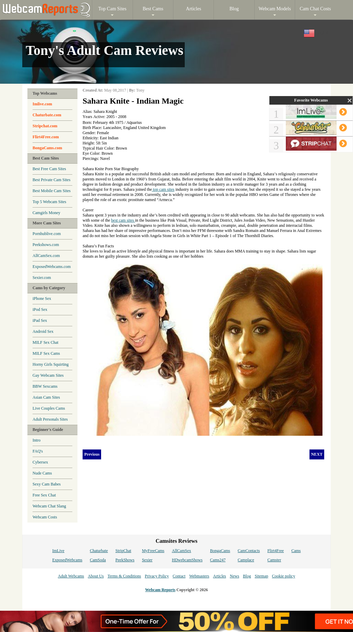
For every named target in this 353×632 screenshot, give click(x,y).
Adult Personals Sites (50, 419)
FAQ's (38, 451)
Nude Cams (42, 473)
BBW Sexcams (45, 386)
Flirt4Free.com (46, 136)
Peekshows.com (46, 244)
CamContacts (249, 550)
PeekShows (124, 560)
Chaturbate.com (47, 115)
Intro (36, 440)
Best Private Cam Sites (51, 179)
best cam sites (123, 220)
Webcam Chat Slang (49, 506)
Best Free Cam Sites (49, 168)
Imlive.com (42, 104)
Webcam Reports (160, 589)
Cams (296, 550)
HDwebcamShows (187, 560)
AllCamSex (181, 550)
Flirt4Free (275, 550)
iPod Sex (40, 309)
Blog (247, 576)
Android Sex (43, 331)
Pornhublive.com (47, 233)
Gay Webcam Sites (48, 375)
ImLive (58, 550)
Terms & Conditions (124, 576)
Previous (91, 454)
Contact (179, 576)
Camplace (246, 560)
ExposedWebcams (67, 560)
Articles (219, 576)
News (234, 576)
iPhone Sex (42, 298)
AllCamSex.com (46, 255)
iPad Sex (40, 320)
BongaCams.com (47, 147)
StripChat (123, 550)
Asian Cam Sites (46, 397)
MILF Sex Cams (46, 353)
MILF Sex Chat (45, 342)
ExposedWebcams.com (52, 266)
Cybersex (40, 462)
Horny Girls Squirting (51, 364)
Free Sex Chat (44, 495)
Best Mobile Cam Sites (52, 190)
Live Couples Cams (49, 408)
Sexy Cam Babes (47, 484)
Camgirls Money (46, 212)
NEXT (316, 454)
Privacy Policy (157, 576)
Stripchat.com (45, 126)
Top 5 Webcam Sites (49, 201)
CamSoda (98, 560)
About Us (96, 576)
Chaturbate (99, 550)
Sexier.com (42, 277)
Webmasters (199, 576)
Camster (274, 560)
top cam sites (163, 189)
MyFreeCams (153, 550)
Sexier (147, 560)
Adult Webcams (71, 576)
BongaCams (220, 550)
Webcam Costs (45, 517)
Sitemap (261, 576)
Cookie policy (283, 576)
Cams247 (218, 560)
